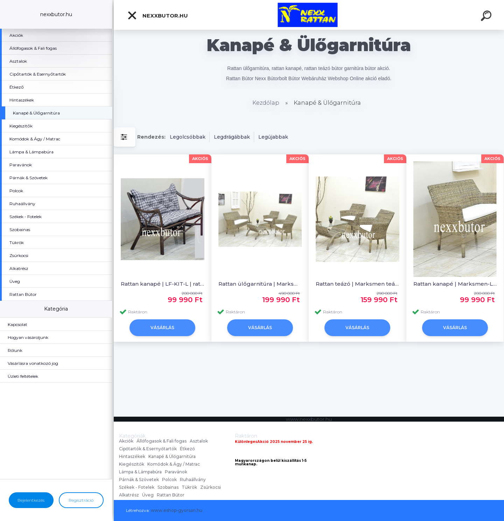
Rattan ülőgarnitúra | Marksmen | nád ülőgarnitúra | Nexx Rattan (260, 283)
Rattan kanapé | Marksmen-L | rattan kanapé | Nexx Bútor (455, 283)
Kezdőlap (265, 102)
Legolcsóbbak (187, 137)
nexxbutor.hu (157, 15)
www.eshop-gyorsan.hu (176, 510)
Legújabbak (273, 137)
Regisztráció (81, 500)
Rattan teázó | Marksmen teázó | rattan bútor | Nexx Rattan (357, 283)
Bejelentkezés (31, 500)
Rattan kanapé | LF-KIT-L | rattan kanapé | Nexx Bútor (162, 283)
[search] (487, 17)
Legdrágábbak (232, 137)
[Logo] (309, 14)
